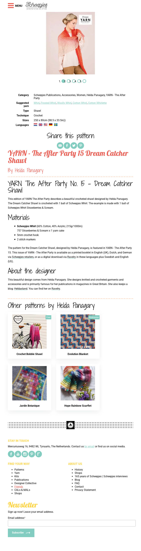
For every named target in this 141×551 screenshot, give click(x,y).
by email (89, 446)
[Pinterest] (31, 454)
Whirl (37, 102)
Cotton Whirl (80, 102)
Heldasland (20, 288)
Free (48, 317)
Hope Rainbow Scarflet (77, 405)
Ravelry (71, 256)
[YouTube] (18, 454)
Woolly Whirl (64, 102)
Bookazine (94, 317)
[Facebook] (11, 454)
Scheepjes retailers (23, 256)
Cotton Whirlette (97, 102)
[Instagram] (25, 454)
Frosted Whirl (48, 102)
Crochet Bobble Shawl (29, 354)
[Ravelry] (38, 454)
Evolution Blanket (78, 354)
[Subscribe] (21, 533)
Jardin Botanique (29, 405)
